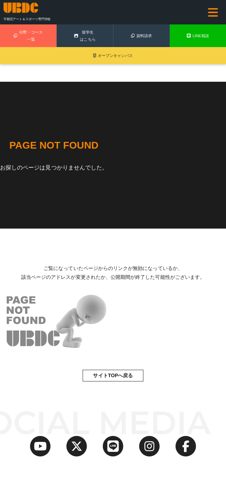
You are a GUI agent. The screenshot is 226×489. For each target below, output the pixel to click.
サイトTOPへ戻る (113, 375)
